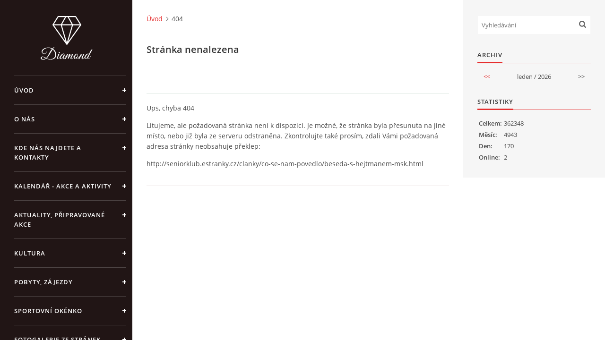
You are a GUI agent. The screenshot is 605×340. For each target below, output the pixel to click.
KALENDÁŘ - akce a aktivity (63, 186)
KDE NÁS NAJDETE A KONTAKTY (47, 153)
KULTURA (29, 253)
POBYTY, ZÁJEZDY (43, 282)
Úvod (24, 90)
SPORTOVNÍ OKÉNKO (48, 310)
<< (487, 76)
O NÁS (24, 119)
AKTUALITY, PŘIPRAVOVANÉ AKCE (59, 220)
